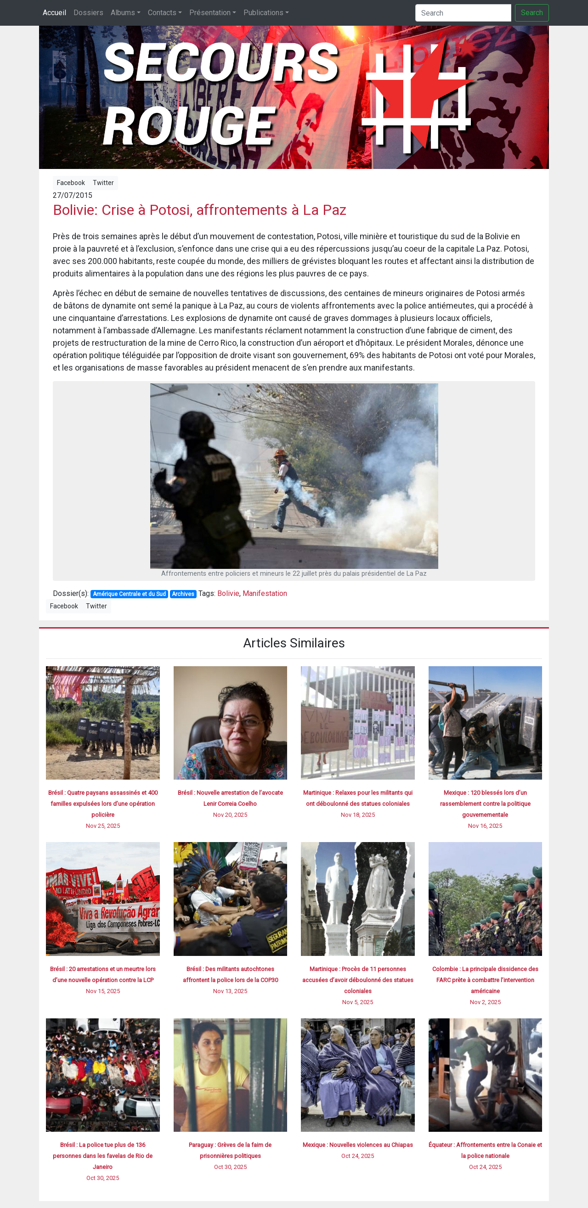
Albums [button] (123, 12)
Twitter (103, 182)
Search (532, 12)
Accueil (54, 12)
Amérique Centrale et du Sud (129, 594)
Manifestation (265, 593)
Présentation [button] (210, 12)
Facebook (71, 182)
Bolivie (228, 593)
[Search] (463, 13)
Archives (183, 594)
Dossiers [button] (88, 12)
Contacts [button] (162, 12)
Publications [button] (263, 12)
